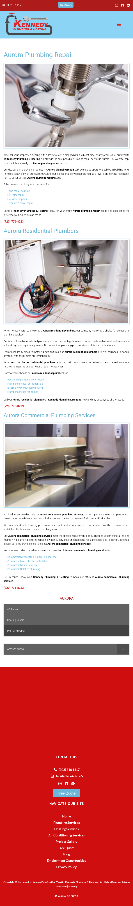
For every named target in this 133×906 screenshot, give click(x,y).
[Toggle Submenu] (123, 649)
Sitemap (72, 886)
